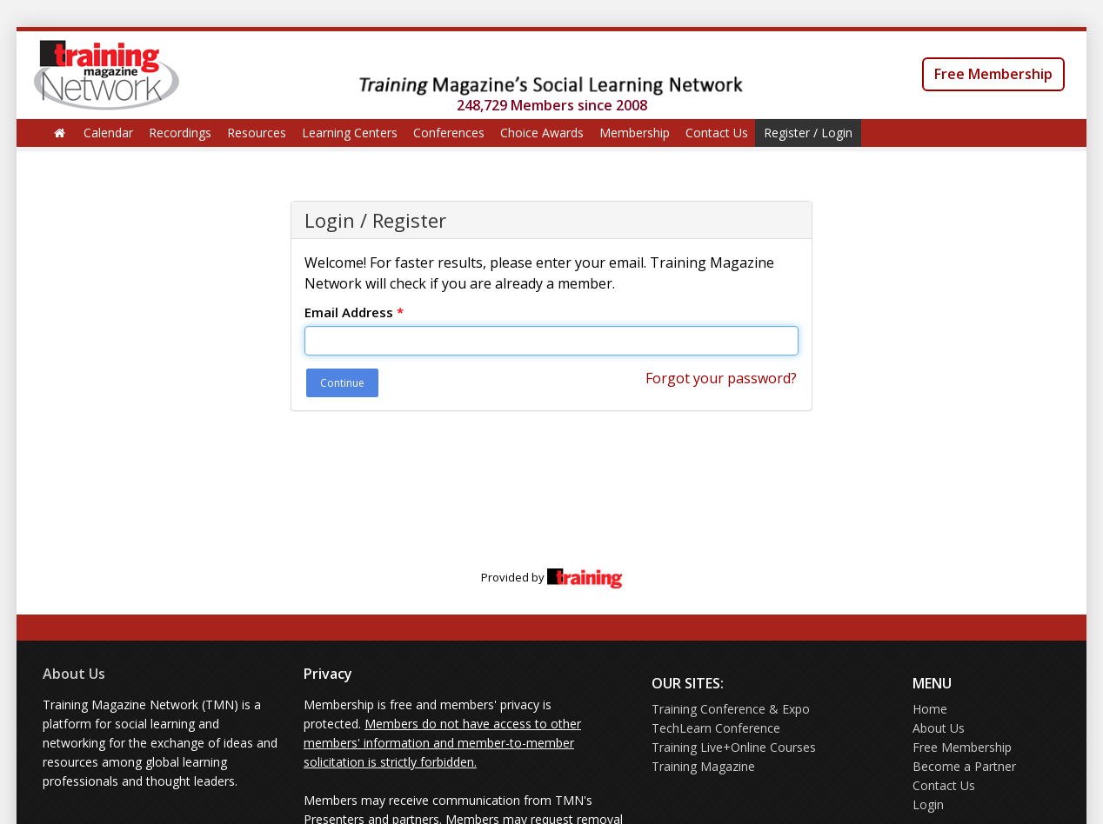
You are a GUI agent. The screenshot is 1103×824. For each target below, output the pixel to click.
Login (928, 804)
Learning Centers (350, 132)
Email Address (354, 312)
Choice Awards (542, 132)
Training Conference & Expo (731, 709)
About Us (74, 673)
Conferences (449, 132)
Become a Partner (964, 766)
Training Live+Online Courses (734, 747)
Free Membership (993, 73)
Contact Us (716, 132)
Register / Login (808, 132)
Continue (342, 382)
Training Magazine (703, 766)
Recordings (180, 132)
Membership (634, 132)
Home (929, 709)
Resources (256, 132)
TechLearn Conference (716, 728)
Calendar (108, 132)
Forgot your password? (721, 378)
